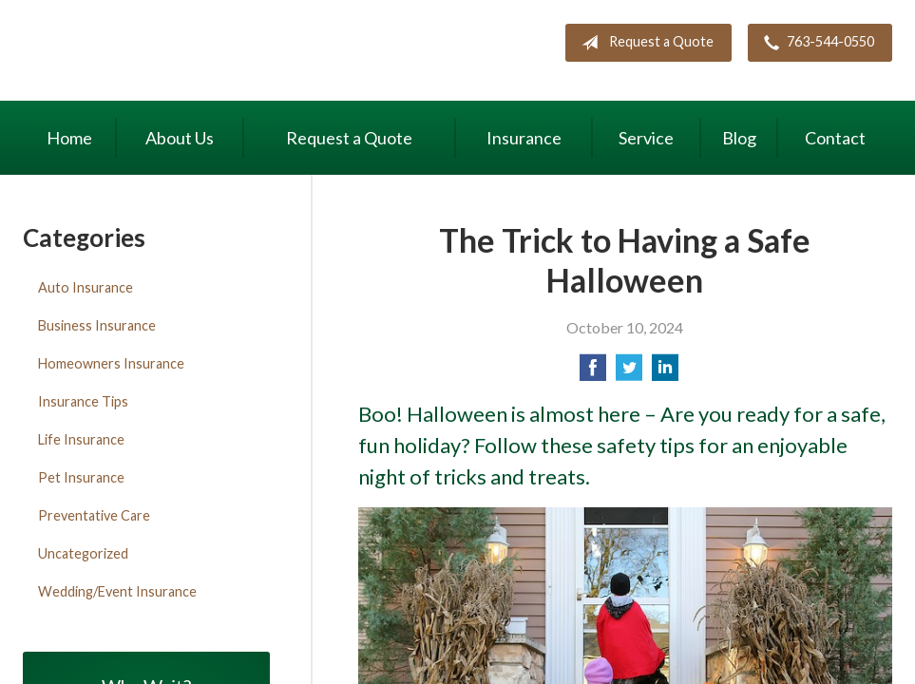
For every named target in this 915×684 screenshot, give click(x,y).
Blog (739, 137)
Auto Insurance (85, 287)
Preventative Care (94, 515)
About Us (179, 137)
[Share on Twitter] (629, 373)
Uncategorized (83, 553)
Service (646, 137)
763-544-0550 (815, 42)
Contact (835, 137)
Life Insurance (81, 439)
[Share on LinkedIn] (665, 373)
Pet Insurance (81, 477)
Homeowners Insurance (111, 363)
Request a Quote (644, 42)
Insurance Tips (83, 401)
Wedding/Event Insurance (117, 591)
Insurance (524, 137)
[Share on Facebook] (593, 373)
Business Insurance (97, 325)
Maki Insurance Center (184, 53)
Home (69, 137)
